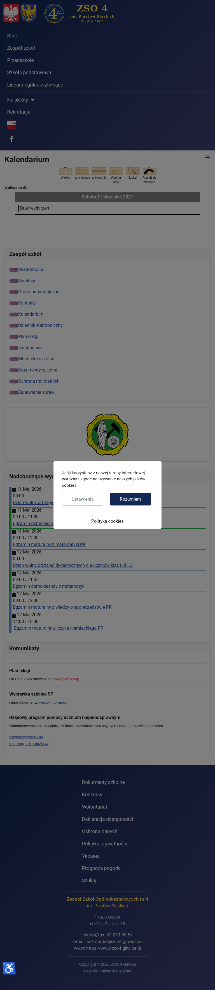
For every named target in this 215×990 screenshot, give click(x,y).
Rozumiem (130, 499)
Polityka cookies (107, 521)
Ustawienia (83, 499)
